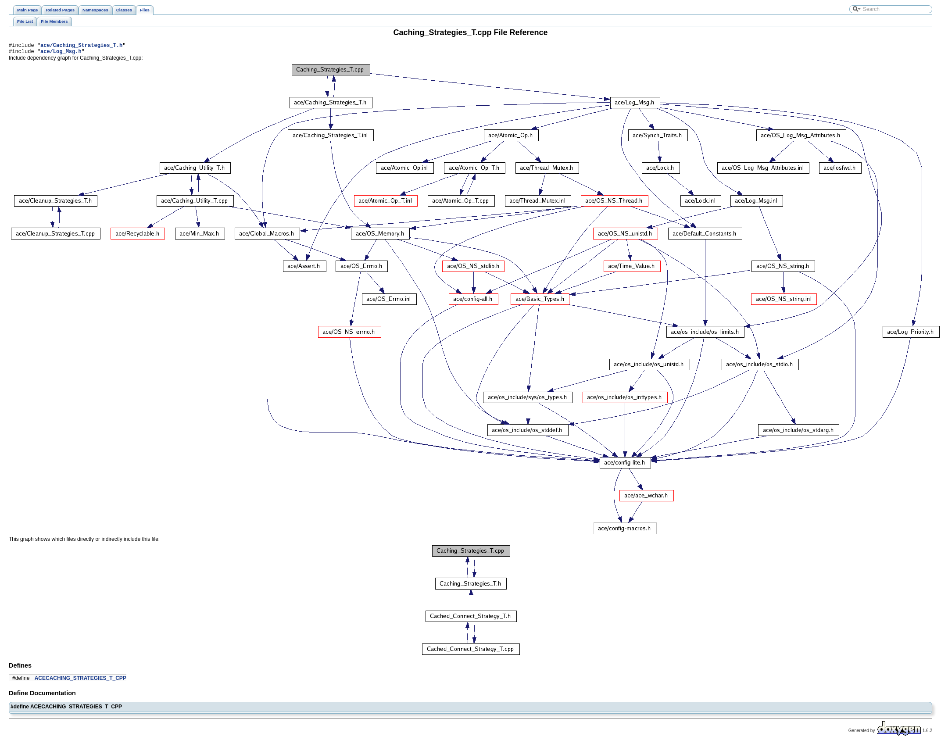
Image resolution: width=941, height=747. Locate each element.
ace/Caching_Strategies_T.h (81, 46)
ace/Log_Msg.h (61, 53)
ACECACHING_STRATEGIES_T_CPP (80, 681)
